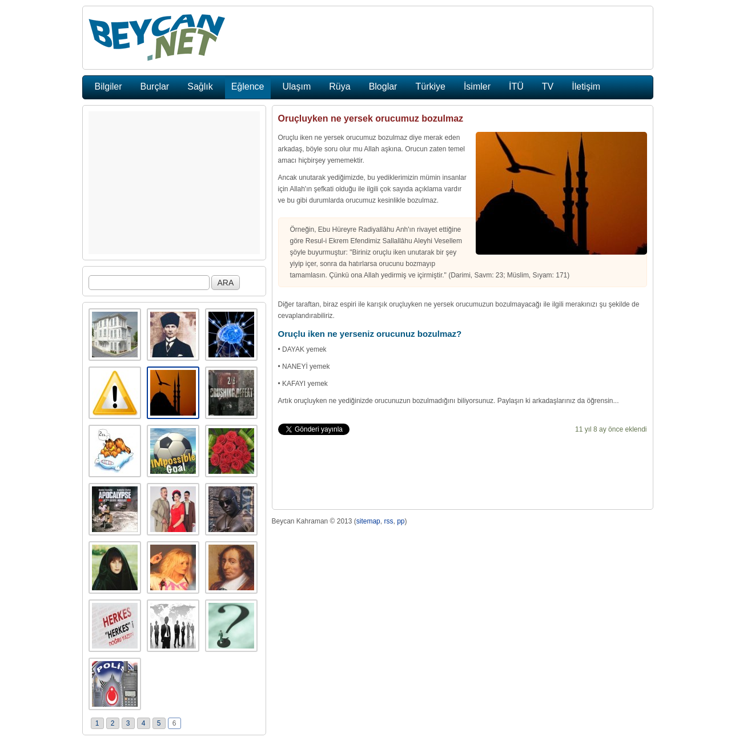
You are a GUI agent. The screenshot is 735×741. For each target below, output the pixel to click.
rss (388, 521)
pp (400, 521)
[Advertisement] (174, 182)
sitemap (368, 521)
